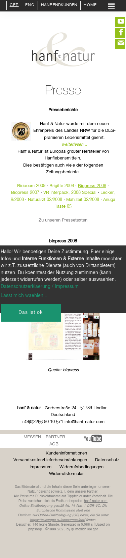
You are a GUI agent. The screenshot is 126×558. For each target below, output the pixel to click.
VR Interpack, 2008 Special (69, 192)
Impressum (40, 467)
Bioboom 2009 (31, 186)
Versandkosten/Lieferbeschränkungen (50, 460)
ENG (30, 5)
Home (90, 5)
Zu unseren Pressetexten (63, 220)
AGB (53, 444)
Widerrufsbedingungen (81, 467)
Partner (55, 437)
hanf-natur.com (96, 501)
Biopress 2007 (25, 192)
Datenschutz (107, 460)
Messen (32, 437)
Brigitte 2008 (61, 186)
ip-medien (78, 529)
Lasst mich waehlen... (24, 295)
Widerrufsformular (66, 474)
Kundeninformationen (66, 453)
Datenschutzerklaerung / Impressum (40, 286)
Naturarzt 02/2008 (45, 200)
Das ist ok (30, 312)
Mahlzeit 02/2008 (82, 200)
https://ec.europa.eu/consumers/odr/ (57, 520)
